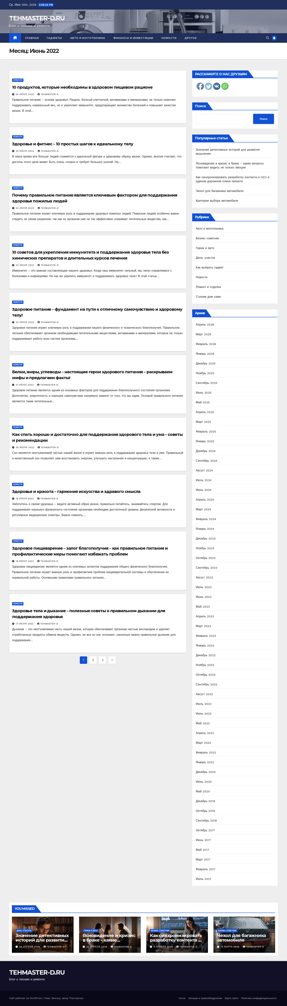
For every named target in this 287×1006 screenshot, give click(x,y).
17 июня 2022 (25, 623)
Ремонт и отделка (208, 287)
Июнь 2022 (204, 713)
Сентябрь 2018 (206, 820)
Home (182, 998)
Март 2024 (203, 509)
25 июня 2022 (25, 94)
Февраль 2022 (206, 752)
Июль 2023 (204, 587)
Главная (32, 38)
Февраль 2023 (206, 636)
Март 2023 (203, 626)
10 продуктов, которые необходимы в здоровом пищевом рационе (82, 87)
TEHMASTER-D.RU (37, 18)
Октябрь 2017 (205, 830)
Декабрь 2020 (206, 772)
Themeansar (76, 998)
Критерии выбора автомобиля (217, 200)
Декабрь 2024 (206, 451)
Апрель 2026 (205, 324)
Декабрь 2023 (206, 538)
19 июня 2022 (25, 498)
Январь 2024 (205, 529)
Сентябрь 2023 (206, 567)
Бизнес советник (207, 238)
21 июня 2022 (25, 385)
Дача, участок (205, 257)
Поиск (200, 106)
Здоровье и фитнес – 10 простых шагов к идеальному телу (72, 143)
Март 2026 (203, 334)
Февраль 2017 (205, 869)
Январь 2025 (205, 441)
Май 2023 (203, 606)
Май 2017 (202, 849)
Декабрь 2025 (206, 363)
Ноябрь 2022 (205, 665)
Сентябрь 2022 (206, 684)
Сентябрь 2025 (206, 383)
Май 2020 (203, 791)
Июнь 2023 (204, 597)
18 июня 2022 (25, 561)
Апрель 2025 (205, 412)
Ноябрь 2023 (205, 548)
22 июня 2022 (25, 322)
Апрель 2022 (205, 733)
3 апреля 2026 (164, 946)
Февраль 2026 (206, 344)
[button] (267, 38)
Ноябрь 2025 (205, 373)
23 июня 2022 (25, 265)
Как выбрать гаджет (210, 267)
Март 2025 (203, 422)
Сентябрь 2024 (206, 460)
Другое (190, 38)
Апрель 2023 (205, 616)
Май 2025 (203, 402)
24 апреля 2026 (30, 946)
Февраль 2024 (206, 519)
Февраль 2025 (206, 431)
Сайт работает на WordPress (26, 998)
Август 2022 (204, 694)
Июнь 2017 (203, 840)
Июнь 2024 (204, 490)
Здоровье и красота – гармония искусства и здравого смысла (76, 491)
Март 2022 (203, 742)
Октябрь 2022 (206, 674)
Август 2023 (204, 577)
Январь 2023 (205, 645)
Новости (169, 38)
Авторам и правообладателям (205, 998)
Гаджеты (54, 38)
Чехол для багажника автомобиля (220, 191)
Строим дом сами (208, 296)
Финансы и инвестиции (133, 38)
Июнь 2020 (204, 781)
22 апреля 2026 (97, 946)
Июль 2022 (204, 704)
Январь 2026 (205, 353)
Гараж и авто (205, 248)
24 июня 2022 (25, 151)
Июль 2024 (204, 480)
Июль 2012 (203, 879)
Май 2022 (203, 723)
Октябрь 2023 (206, 558)
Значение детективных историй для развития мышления (42, 940)
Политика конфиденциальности (258, 998)
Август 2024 (204, 470)
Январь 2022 (205, 762)
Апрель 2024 (205, 499)
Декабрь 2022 (206, 655)
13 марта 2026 (230, 946)
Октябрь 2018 (205, 811)
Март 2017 (203, 859)
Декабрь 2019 (205, 801)
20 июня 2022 (25, 447)
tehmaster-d (48, 94)
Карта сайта (231, 998)
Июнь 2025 (204, 392)
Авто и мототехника (87, 38)
